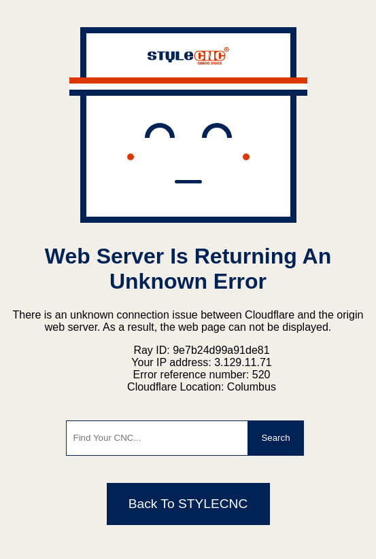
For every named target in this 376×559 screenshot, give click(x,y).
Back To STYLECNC (188, 504)
